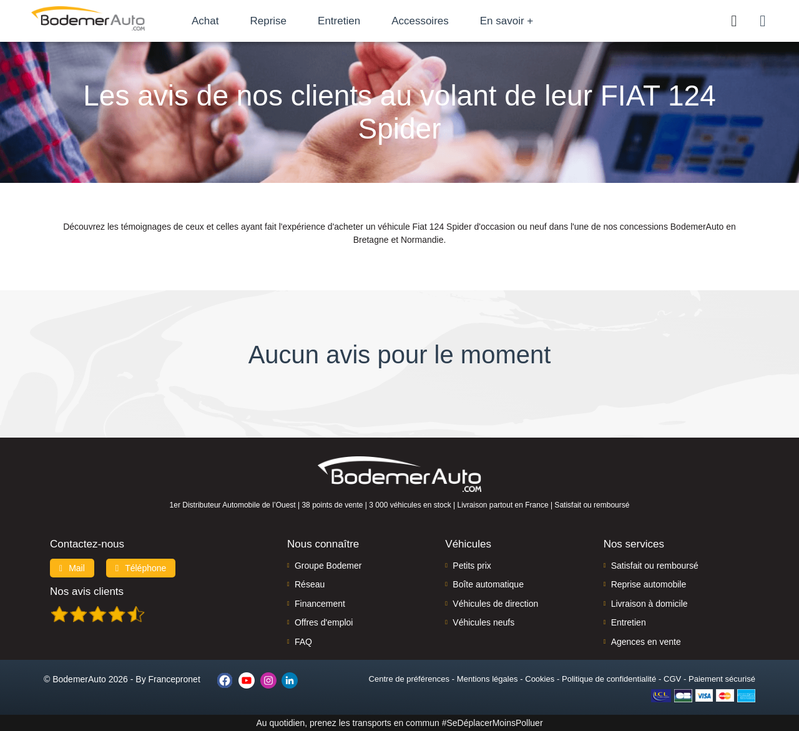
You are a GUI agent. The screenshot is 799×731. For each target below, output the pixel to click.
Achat (205, 21)
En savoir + (507, 21)
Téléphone (141, 568)
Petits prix (472, 566)
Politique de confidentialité (609, 679)
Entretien (339, 21)
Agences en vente (646, 642)
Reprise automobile (649, 584)
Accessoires (420, 21)
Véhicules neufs (483, 622)
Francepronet (174, 679)
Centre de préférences (409, 679)
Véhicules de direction (495, 604)
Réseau (310, 584)
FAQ (303, 642)
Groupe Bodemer (328, 566)
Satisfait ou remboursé (655, 566)
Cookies (539, 679)
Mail (72, 568)
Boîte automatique (488, 584)
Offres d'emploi (324, 622)
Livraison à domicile (649, 604)
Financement (320, 604)
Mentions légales (487, 679)
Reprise (268, 21)
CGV (672, 679)
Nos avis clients (87, 591)
